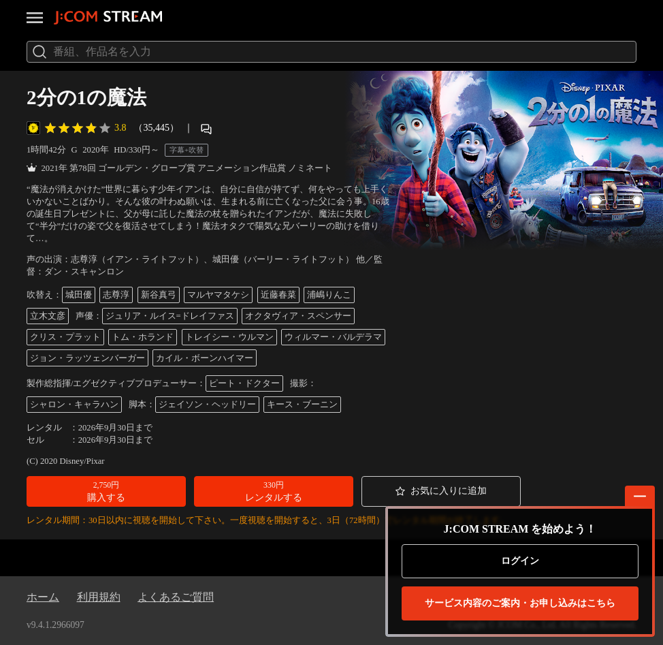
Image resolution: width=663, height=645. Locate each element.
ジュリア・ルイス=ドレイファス (170, 316)
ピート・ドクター (244, 383)
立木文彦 (47, 316)
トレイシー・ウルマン (229, 337)
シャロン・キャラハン (74, 404)
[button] (106, 491)
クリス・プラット (65, 337)
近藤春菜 (278, 295)
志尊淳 (116, 295)
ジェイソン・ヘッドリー (207, 404)
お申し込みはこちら (520, 603)
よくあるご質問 (176, 597)
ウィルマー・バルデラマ (333, 337)
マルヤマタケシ (218, 295)
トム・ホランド (143, 337)
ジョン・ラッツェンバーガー (87, 358)
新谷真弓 (158, 295)
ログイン (520, 561)
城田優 (78, 295)
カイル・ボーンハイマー (204, 358)
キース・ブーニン (302, 404)
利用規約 (98, 597)
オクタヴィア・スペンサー (298, 316)
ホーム (43, 597)
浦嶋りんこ (329, 295)
